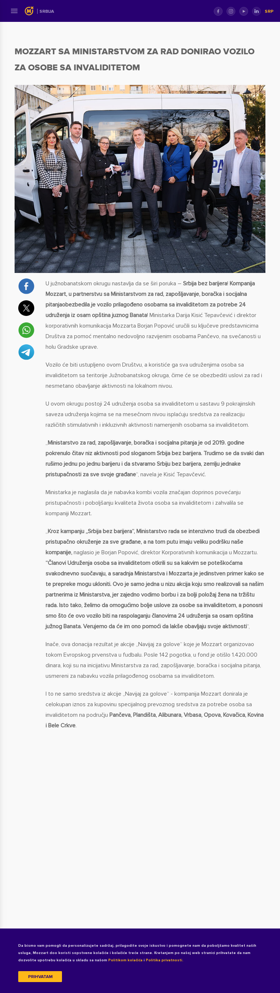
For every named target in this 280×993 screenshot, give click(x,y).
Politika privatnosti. (164, 960)
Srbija (46, 11)
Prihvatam (40, 977)
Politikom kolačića (125, 960)
